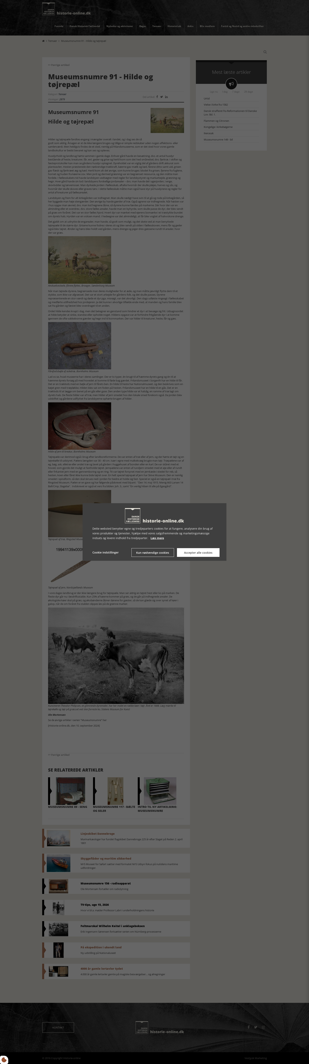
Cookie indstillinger (105, 552)
